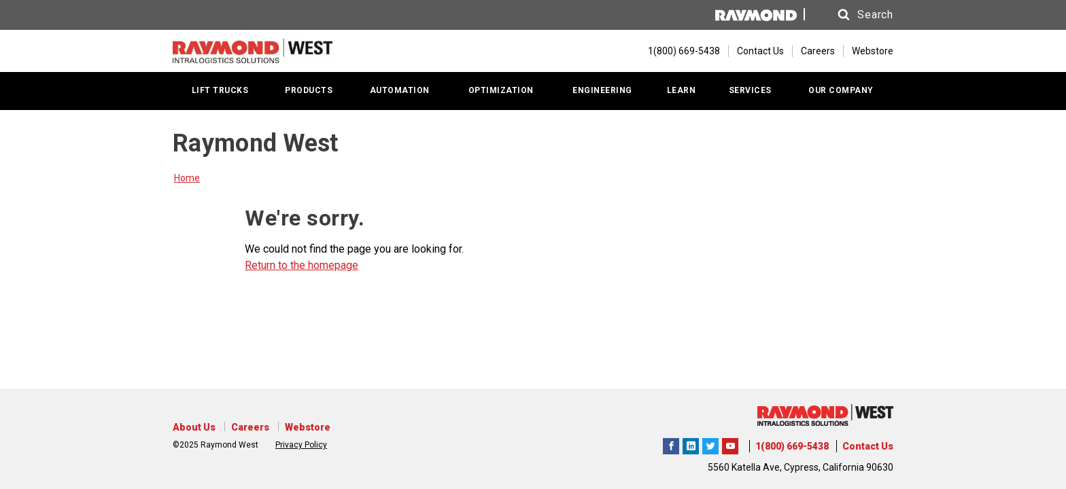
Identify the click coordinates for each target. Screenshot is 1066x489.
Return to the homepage (301, 265)
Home (187, 178)
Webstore (872, 51)
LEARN (681, 90)
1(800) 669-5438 (792, 446)
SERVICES (750, 90)
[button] (852, 15)
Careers (818, 51)
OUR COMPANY (841, 90)
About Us (194, 427)
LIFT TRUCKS (220, 90)
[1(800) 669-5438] (677, 51)
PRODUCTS (308, 90)
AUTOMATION (400, 90)
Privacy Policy (301, 445)
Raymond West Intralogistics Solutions (671, 444)
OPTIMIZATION (501, 90)
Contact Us (760, 51)
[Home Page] (252, 51)
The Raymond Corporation (730, 444)
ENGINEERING (602, 90)
